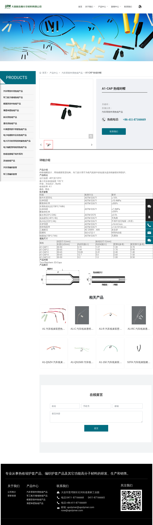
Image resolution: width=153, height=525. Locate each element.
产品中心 (54, 73)
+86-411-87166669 (134, 119)
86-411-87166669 (77, 502)
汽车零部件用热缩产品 (72, 73)
